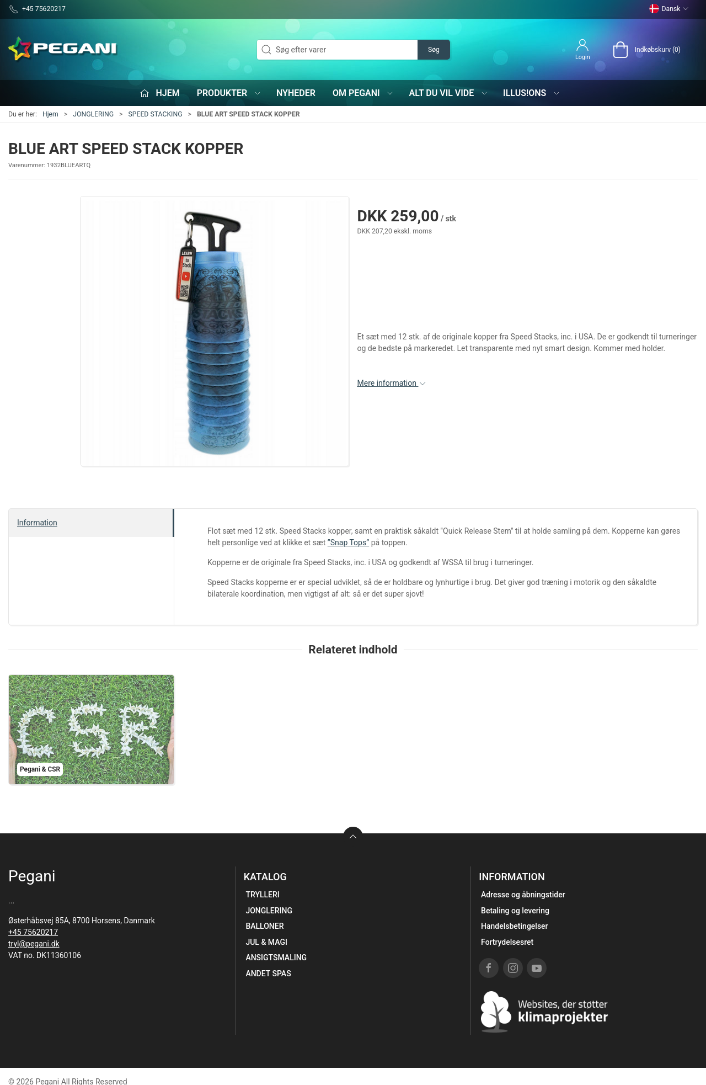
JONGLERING (93, 114)
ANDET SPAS (268, 973)
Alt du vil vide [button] (448, 93)
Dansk (669, 9)
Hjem (50, 114)
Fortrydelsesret (507, 942)
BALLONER (264, 926)
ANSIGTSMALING (276, 957)
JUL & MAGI (266, 942)
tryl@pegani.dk (34, 943)
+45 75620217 (33, 932)
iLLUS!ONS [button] (531, 93)
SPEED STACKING (155, 114)
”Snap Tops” (348, 542)
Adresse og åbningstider (523, 894)
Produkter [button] (229, 93)
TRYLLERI (262, 894)
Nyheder (295, 93)
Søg (434, 50)
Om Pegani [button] (363, 93)
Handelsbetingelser (514, 926)
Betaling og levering (515, 910)
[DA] (63, 50)
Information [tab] (37, 522)
